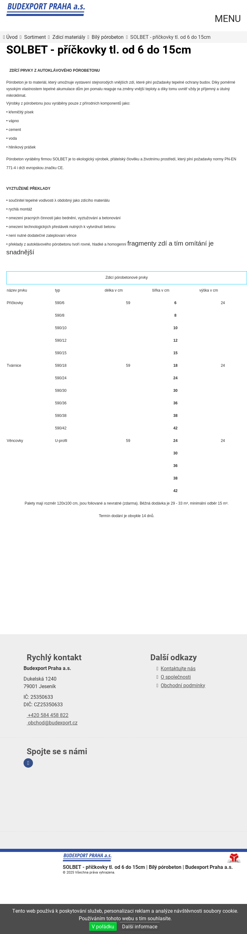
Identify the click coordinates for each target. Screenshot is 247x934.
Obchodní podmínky (183, 685)
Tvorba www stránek (234, 858)
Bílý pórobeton (108, 37)
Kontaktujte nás (178, 668)
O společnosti (176, 676)
